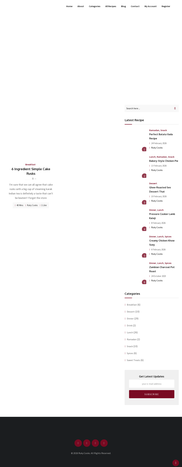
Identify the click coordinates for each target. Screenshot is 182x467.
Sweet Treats (133, 360)
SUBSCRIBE (152, 394)
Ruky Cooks (32, 205)
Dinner (152, 209)
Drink (129, 325)
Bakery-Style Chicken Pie (163, 160)
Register (166, 6)
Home (69, 6)
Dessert (153, 183)
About (80, 6)
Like (43, 205)
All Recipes (110, 6)
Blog (123, 6)
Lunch (152, 156)
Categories (94, 6)
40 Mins (19, 205)
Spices (168, 236)
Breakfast (30, 164)
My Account (151, 6)
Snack (163, 130)
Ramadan (154, 130)
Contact (135, 6)
